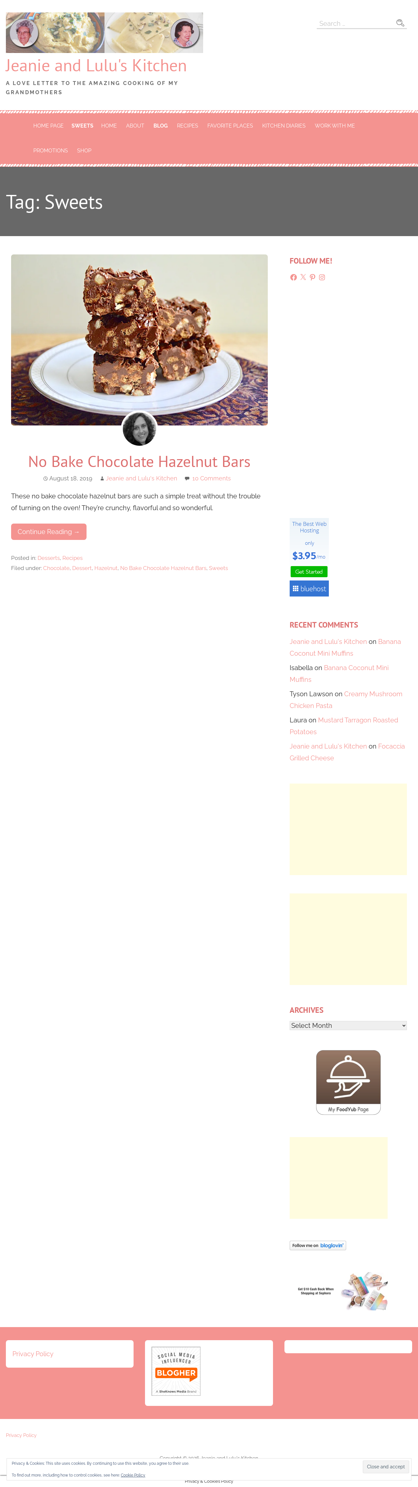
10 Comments (211, 478)
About (135, 126)
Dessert (82, 568)
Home (109, 126)
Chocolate (56, 568)
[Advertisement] (348, 829)
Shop (84, 150)
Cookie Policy (133, 1475)
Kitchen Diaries (284, 126)
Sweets (82, 126)
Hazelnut (106, 568)
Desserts (49, 558)
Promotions (50, 150)
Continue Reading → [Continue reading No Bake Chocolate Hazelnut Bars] (49, 532)
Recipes (187, 126)
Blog (160, 126)
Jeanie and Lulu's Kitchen (96, 65)
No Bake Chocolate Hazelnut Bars (139, 461)
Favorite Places (230, 126)
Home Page (48, 126)
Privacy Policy (33, 1354)
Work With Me (335, 126)
